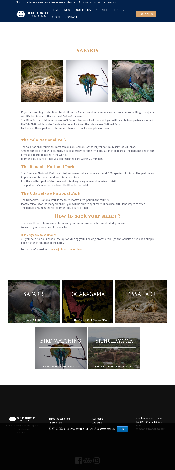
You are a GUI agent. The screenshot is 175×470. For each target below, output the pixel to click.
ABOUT (56, 17)
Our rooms (97, 418)
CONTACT (71, 17)
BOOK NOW (146, 14)
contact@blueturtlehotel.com (66, 249)
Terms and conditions (59, 418)
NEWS (67, 9)
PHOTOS (119, 9)
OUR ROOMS (83, 9)
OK (122, 429)
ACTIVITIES (102, 9)
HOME (55, 9)
